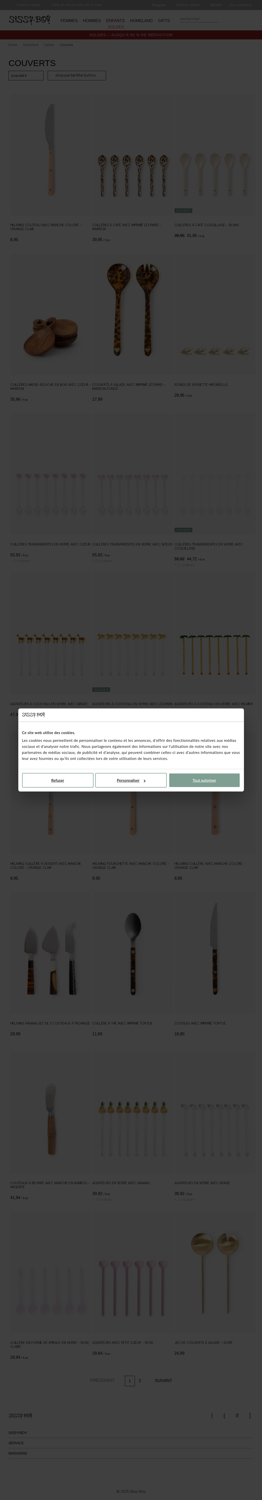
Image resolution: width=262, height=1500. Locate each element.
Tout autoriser (204, 780)
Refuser (57, 780)
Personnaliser (131, 780)
